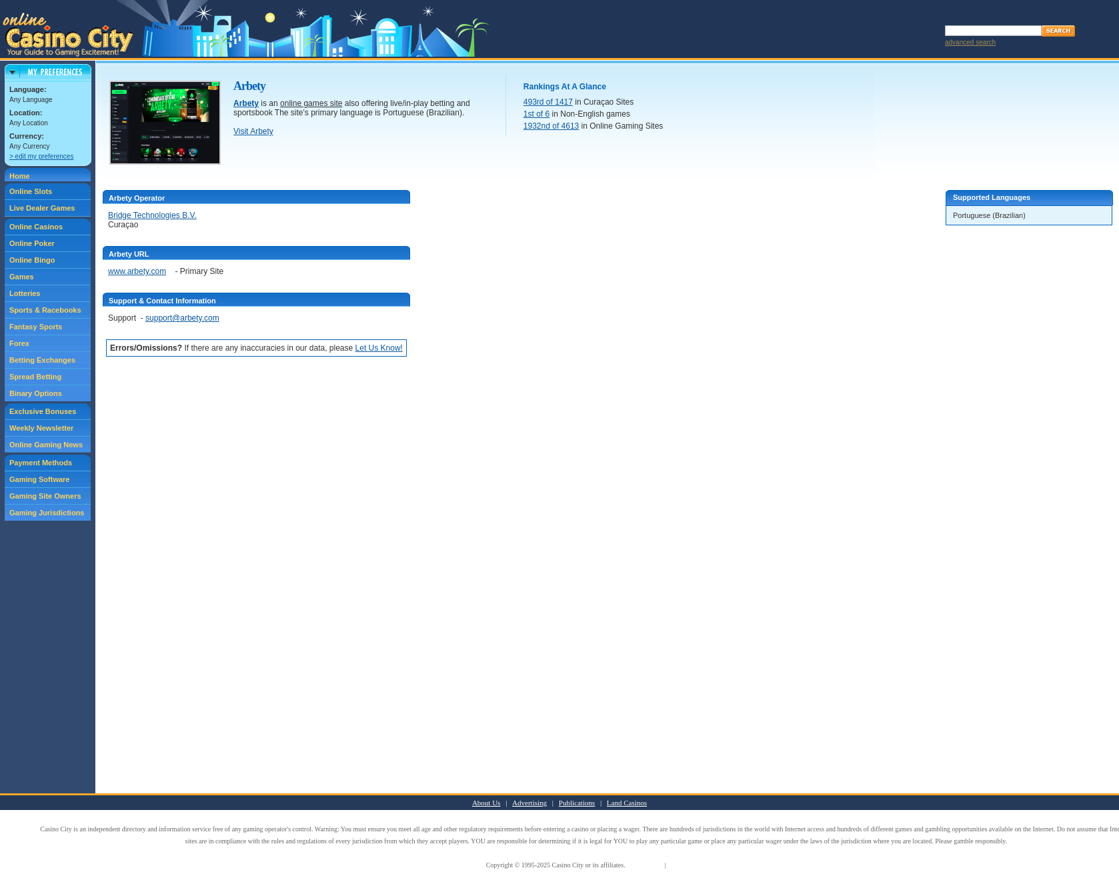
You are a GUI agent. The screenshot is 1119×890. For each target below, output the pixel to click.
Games (21, 277)
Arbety (246, 103)
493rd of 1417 (548, 102)
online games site (311, 103)
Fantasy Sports (35, 327)
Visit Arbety (253, 131)
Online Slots (30, 191)
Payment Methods (40, 463)
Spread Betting (35, 377)
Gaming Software (39, 479)
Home (19, 176)
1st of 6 (536, 114)
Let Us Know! (379, 348)
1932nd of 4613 (551, 126)
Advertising (529, 803)
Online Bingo (32, 260)
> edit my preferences (41, 156)
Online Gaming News (46, 445)
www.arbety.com (137, 271)
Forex (19, 343)
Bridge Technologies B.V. (152, 215)
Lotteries (24, 293)
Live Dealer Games (42, 208)
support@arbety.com (182, 318)
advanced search (970, 42)
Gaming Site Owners (45, 496)
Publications (577, 803)
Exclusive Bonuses (42, 411)
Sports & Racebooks (45, 310)
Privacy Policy (687, 865)
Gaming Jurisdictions (46, 513)
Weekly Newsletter (41, 428)
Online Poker (32, 243)
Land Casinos (627, 803)
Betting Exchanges (42, 360)
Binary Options (35, 393)
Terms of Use (645, 865)
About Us (486, 803)
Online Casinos (36, 227)
